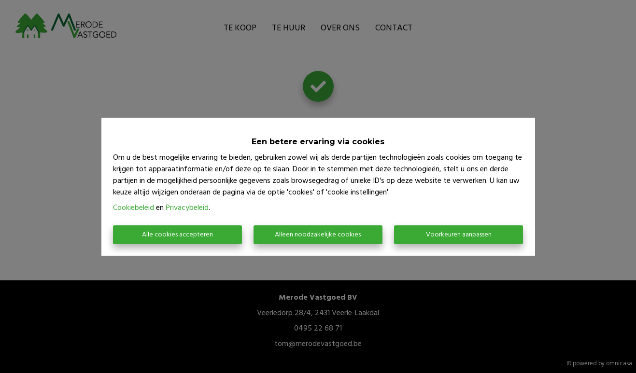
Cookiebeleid (133, 208)
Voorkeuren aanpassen (459, 234)
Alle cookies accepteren (177, 234)
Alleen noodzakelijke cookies (318, 234)
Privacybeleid (187, 208)
